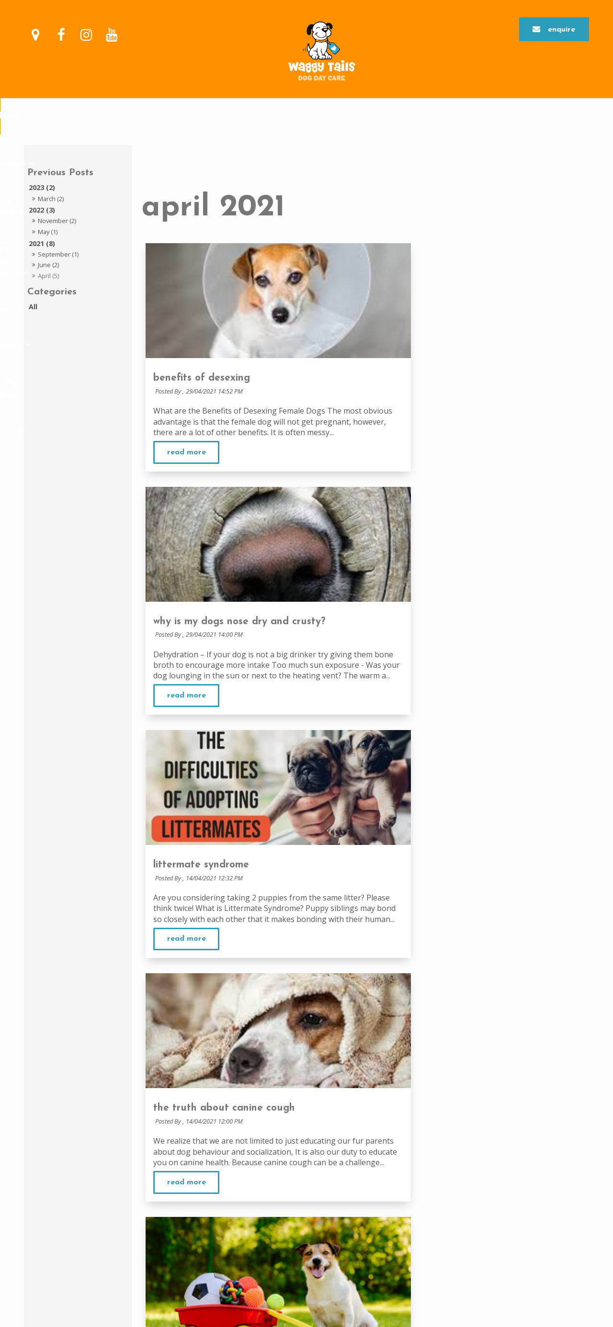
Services (399, 116)
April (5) (48, 275)
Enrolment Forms (455, 1146)
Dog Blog (452, 116)
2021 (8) (42, 243)
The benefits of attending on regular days (494, 1110)
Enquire (561, 28)
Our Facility (279, 1136)
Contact (495, 116)
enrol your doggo (297, 116)
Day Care (226, 116)
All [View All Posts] (33, 306)
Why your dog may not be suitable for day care (332, 1221)
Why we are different (292, 1112)
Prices (362, 116)
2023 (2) (42, 187)
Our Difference (162, 116)
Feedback (276, 1148)
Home (113, 116)
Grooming (445, 1185)
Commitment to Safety (295, 1124)
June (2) (48, 264)
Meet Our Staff (283, 1160)
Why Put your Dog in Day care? (307, 1185)
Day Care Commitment (462, 1099)
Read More (186, 463)
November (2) (57, 220)
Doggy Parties (452, 1233)
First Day (443, 1134)
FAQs (269, 1244)
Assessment (447, 1122)
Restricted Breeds (287, 1233)
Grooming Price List (459, 1197)
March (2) (51, 198)
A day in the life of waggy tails (309, 1209)
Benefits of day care (292, 1197)
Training (443, 1209)
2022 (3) (42, 209)
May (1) (47, 231)
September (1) (58, 254)
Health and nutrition (462, 1221)
